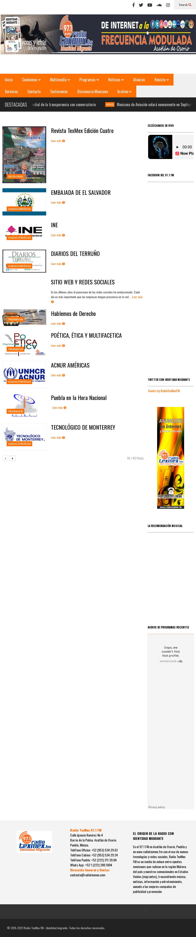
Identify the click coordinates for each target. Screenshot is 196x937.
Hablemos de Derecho (73, 313)
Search (185, 5)
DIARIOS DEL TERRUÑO (75, 253)
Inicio (9, 79)
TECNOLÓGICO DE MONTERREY (83, 427)
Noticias (116, 79)
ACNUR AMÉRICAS (70, 365)
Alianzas (139, 79)
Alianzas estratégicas (19, 209)
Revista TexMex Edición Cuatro (82, 130)
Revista (162, 79)
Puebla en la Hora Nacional (79, 397)
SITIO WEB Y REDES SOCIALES (83, 281)
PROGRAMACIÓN (15, 319)
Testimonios (59, 91)
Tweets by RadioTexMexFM (164, 390)
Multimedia (60, 79)
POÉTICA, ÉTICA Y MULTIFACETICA (86, 335)
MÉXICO (112, 104)
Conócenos (31, 79)
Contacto (34, 91)
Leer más (58, 141)
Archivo (124, 91)
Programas (89, 79)
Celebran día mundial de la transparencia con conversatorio (55, 104)
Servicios (11, 91)
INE (54, 224)
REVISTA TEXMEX (15, 176)
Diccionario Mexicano (92, 91)
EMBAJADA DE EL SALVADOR (81, 192)
